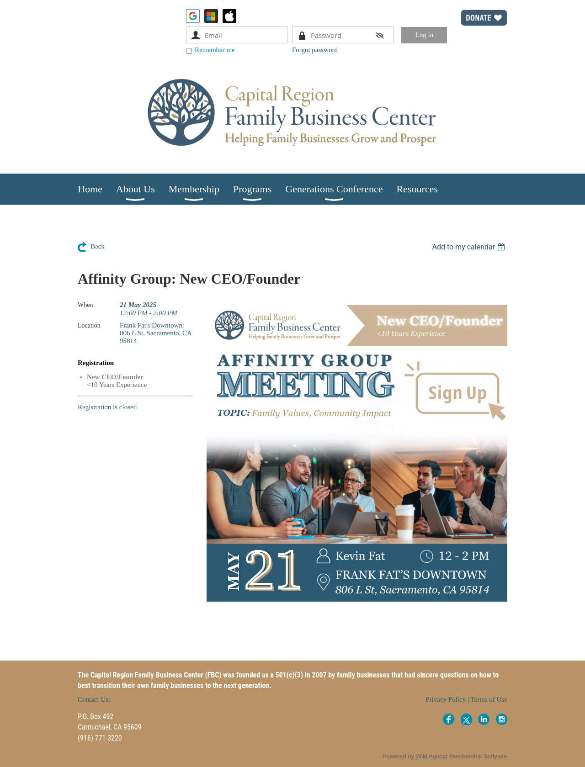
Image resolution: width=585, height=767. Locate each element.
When (85, 305)
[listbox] (469, 247)
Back (97, 246)
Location (89, 325)
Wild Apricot (431, 756)
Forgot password (315, 49)
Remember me (215, 49)
